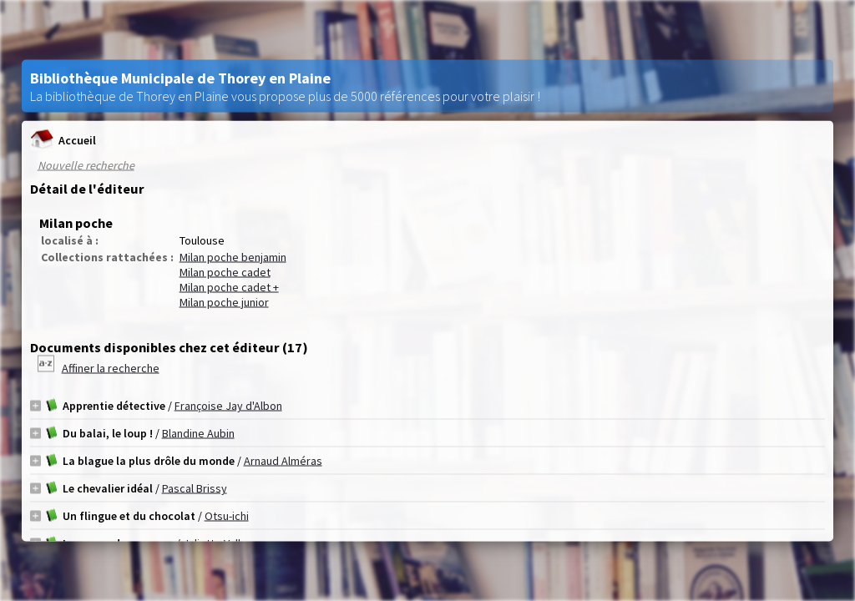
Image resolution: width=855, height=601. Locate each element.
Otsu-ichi (227, 515)
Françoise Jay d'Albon (228, 405)
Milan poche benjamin (233, 257)
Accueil (63, 139)
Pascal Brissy (194, 488)
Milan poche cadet (225, 272)
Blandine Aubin (198, 433)
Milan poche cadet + (229, 287)
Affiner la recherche (110, 368)
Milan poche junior (224, 302)
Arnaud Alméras (283, 460)
